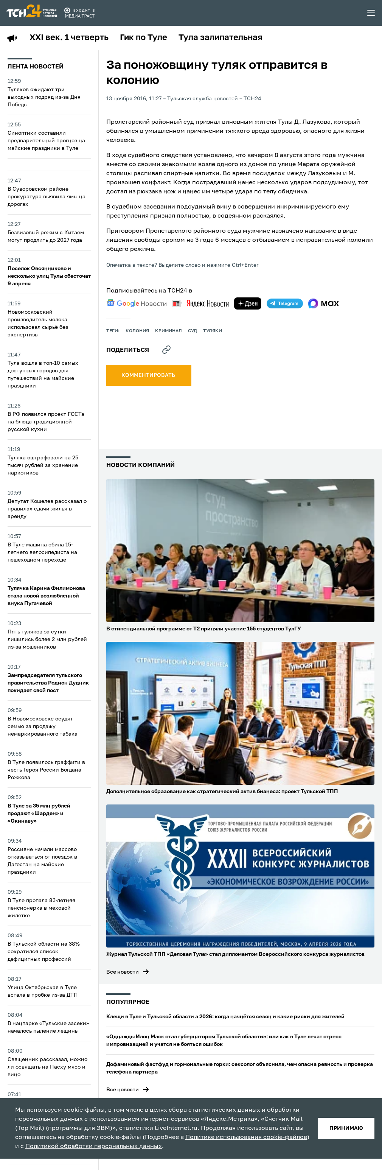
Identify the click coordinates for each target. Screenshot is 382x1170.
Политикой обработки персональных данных (93, 1147)
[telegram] (285, 303)
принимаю (346, 1128)
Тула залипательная (220, 38)
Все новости (122, 972)
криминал (168, 331)
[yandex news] (200, 303)
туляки (212, 331)
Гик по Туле (143, 38)
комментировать (148, 375)
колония (137, 331)
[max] (323, 303)
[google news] (136, 303)
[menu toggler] (371, 12)
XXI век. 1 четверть (69, 38)
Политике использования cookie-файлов (246, 1137)
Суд (192, 331)
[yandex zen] (247, 303)
